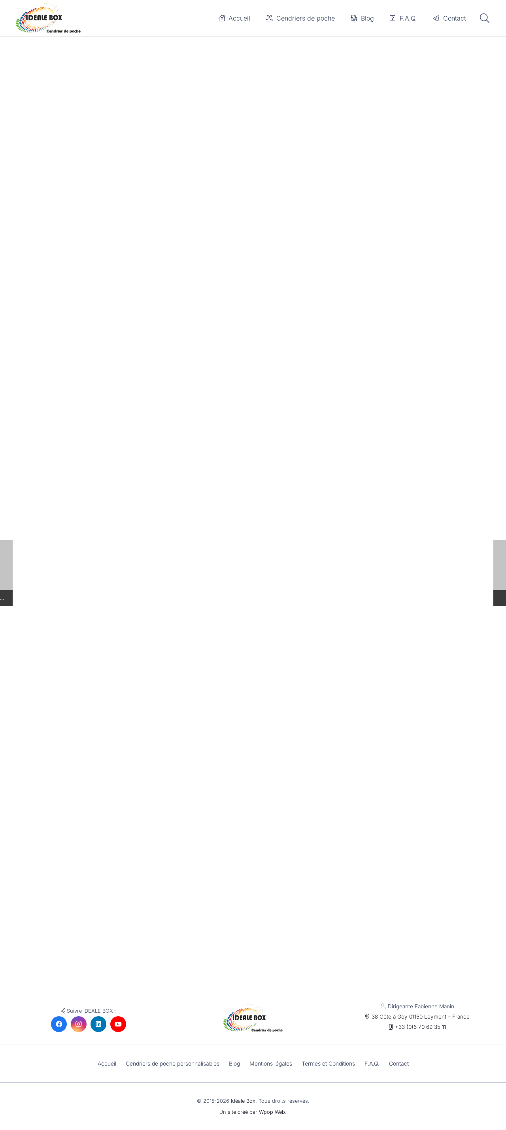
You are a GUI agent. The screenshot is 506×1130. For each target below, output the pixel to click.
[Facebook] (59, 1024)
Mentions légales (271, 1063)
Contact (402, 1063)
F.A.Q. (375, 1063)
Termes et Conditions (330, 1063)
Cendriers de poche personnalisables (171, 1063)
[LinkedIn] (98, 1024)
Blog (234, 1063)
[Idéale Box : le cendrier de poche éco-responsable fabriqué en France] (52, 19)
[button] (484, 19)
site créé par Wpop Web (256, 1112)
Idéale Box (243, 1101)
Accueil (103, 1063)
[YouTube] (118, 1024)
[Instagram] (79, 1024)
